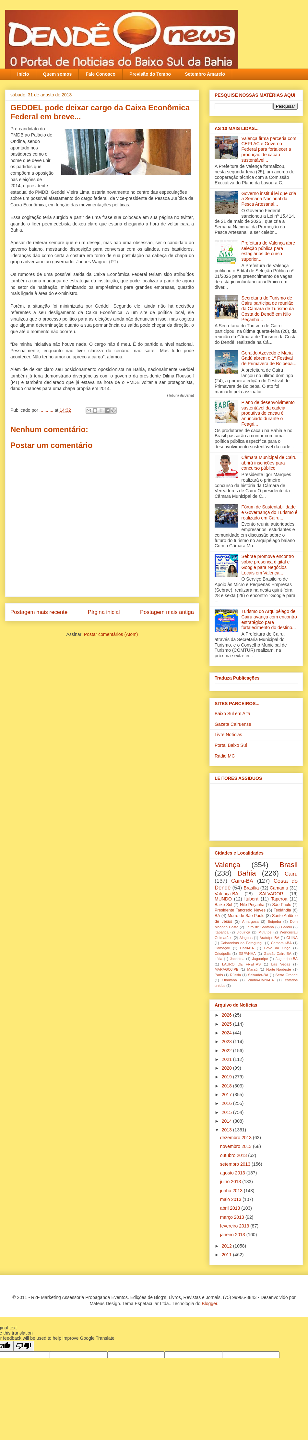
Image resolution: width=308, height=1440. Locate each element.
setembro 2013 (236, 1164)
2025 (227, 1024)
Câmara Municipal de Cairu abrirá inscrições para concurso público (269, 463)
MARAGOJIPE (226, 969)
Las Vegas (280, 964)
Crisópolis (223, 953)
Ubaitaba (229, 980)
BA (217, 915)
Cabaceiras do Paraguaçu (241, 943)
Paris (219, 975)
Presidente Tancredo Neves (240, 910)
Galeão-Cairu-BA (277, 953)
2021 (227, 1059)
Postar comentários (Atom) (111, 634)
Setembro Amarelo (205, 74)
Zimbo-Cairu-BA (261, 980)
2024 (227, 1032)
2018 (227, 1085)
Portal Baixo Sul (231, 745)
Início (23, 74)
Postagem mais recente (38, 612)
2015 (227, 1112)
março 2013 (232, 1217)
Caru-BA (247, 948)
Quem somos (57, 74)
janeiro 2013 (233, 1234)
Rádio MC (225, 755)
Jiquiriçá (243, 932)
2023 (227, 1041)
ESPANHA (247, 953)
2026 (227, 1015)
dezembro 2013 (236, 1137)
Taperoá (279, 898)
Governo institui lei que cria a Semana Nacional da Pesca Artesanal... (269, 199)
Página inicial (104, 612)
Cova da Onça (277, 948)
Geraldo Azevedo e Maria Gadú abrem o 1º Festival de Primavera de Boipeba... (269, 358)
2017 (227, 1094)
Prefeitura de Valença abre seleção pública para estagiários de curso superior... (268, 251)
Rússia (235, 975)
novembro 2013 (236, 1146)
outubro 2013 (234, 1155)
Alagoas (245, 938)
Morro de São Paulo (246, 915)
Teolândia (282, 910)
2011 (227, 1254)
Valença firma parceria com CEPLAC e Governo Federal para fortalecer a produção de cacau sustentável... (269, 149)
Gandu (286, 927)
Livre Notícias (228, 734)
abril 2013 (230, 1208)
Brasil (288, 865)
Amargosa (250, 921)
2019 (227, 1076)
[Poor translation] (23, 1346)
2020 (227, 1068)
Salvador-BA (258, 975)
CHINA (292, 938)
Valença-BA (226, 893)
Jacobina (237, 959)
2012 (227, 1246)
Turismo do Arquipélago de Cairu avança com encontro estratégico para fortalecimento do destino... (269, 619)
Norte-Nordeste (278, 969)
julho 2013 (231, 1181)
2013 (227, 1129)
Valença (227, 865)
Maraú (252, 969)
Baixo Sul (223, 904)
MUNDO (223, 898)
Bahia (246, 873)
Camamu (279, 887)
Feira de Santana (259, 927)
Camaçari (222, 948)
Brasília (251, 887)
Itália (218, 959)
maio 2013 (231, 1199)
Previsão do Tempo (150, 74)
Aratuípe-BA (269, 938)
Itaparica (222, 932)
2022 (227, 1050)
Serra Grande (286, 975)
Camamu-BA (281, 943)
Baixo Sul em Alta (232, 713)
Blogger (209, 1303)
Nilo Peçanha (252, 904)
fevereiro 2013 (235, 1225)
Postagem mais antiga (167, 612)
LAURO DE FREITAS (241, 964)
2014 (227, 1121)
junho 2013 (232, 1190)
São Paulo (281, 904)
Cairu (291, 874)
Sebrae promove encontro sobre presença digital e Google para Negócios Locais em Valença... (268, 564)
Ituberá (251, 898)
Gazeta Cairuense (233, 724)
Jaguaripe (260, 959)
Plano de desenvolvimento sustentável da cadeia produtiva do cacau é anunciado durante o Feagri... (268, 413)
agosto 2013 (233, 1172)
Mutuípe (264, 932)
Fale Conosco (100, 74)
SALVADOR (271, 893)
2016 (227, 1103)
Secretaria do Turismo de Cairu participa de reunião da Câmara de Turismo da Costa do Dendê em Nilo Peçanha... (268, 308)
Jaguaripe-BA (287, 959)
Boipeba (274, 921)
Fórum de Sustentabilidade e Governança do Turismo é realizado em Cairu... (270, 512)
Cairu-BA (242, 881)
